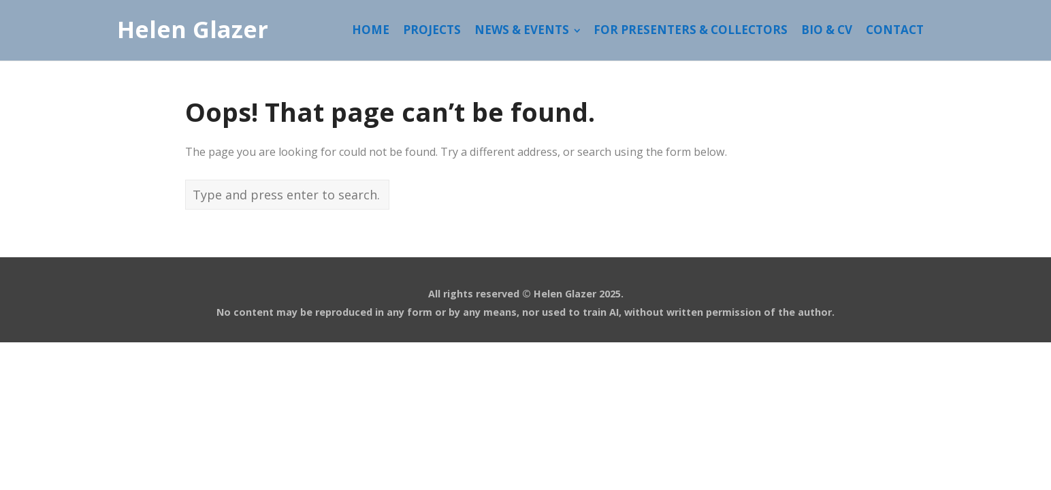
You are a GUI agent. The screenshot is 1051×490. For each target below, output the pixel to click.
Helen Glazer (192, 30)
